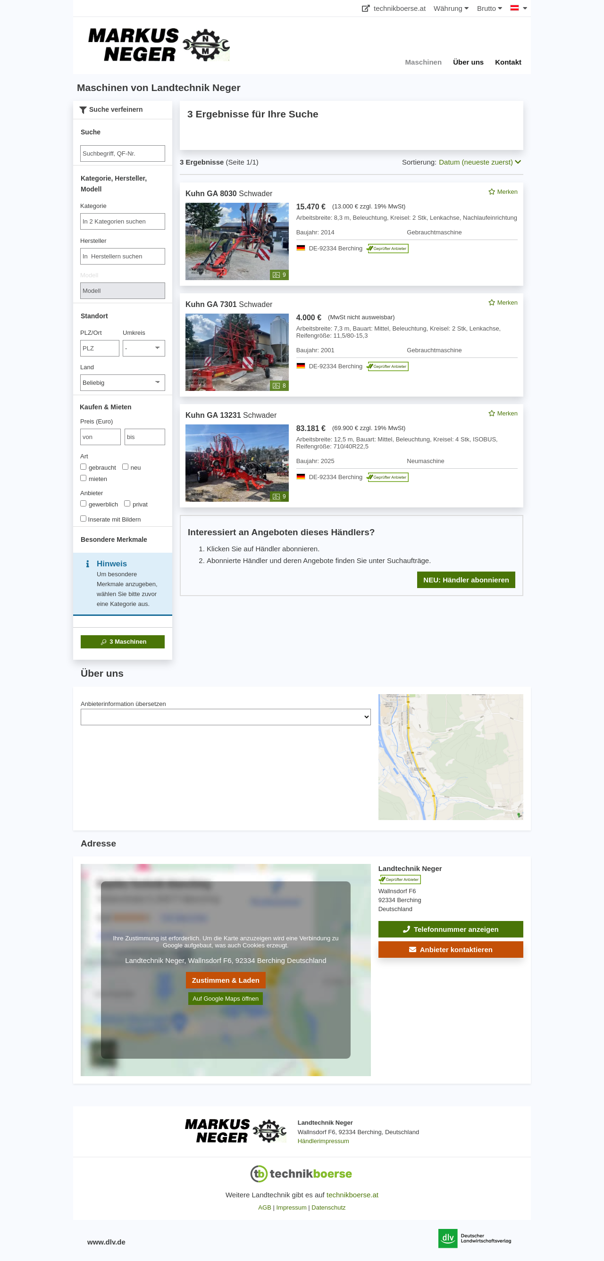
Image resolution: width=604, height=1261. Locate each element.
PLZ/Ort (91, 332)
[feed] (351, 389)
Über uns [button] (468, 62)
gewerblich (99, 504)
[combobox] (122, 221)
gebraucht (98, 467)
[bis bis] (145, 437)
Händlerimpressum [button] (323, 1141)
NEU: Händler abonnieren (466, 580)
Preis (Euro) (96, 421)
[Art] (83, 467)
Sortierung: (419, 162)
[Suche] (122, 153)
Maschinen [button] (423, 62)
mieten (93, 478)
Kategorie (93, 205)
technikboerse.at (394, 8)
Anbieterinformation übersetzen (123, 703)
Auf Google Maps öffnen (226, 998)
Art (84, 456)
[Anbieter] (83, 503)
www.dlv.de (106, 1242)
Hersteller (93, 240)
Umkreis (134, 332)
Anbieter (91, 493)
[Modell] (122, 290)
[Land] (122, 382)
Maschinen (123, 642)
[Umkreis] (144, 348)
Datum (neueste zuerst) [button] (480, 162)
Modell (89, 275)
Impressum (291, 1207)
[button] (450, 949)
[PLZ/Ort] (99, 348)
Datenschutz (328, 1207)
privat (136, 504)
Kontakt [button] (508, 62)
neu (131, 467)
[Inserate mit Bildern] (83, 518)
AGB (264, 1207)
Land (87, 367)
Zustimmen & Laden (226, 980)
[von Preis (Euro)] (100, 437)
